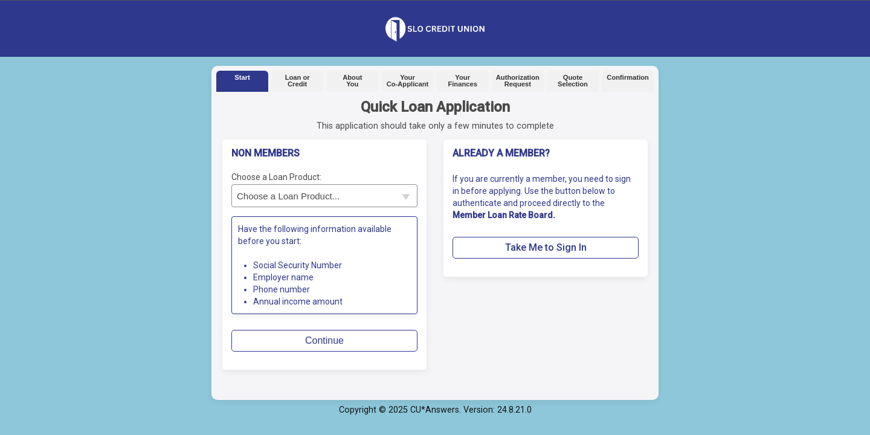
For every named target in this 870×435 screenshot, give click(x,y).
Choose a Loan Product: (276, 177)
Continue (324, 340)
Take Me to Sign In (546, 247)
